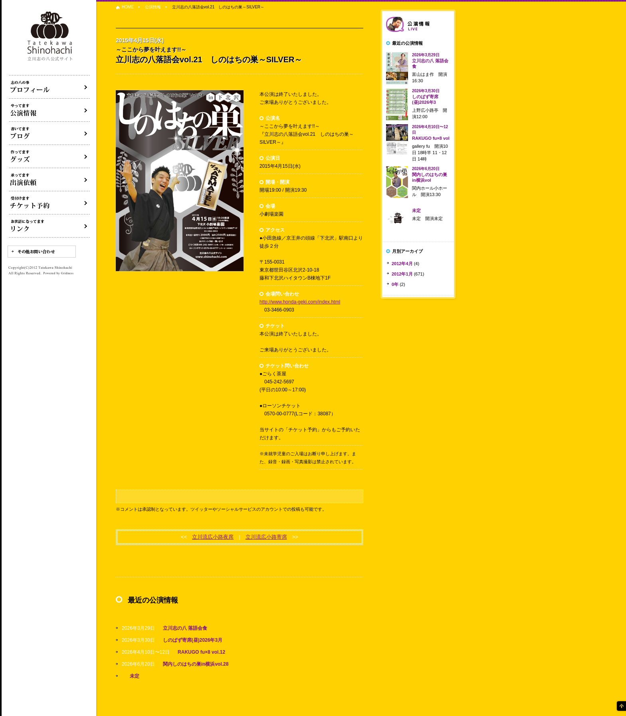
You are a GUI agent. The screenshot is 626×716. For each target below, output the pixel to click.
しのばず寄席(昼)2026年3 (426, 97)
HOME (128, 7)
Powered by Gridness (58, 273)
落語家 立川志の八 (50, 36)
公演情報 (153, 7)
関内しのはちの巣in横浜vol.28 (196, 664)
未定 (134, 676)
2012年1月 (402, 274)
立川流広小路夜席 (213, 537)
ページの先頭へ (621, 706)
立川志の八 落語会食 (185, 628)
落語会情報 (418, 24)
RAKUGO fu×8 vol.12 (201, 652)
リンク (49, 226)
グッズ (49, 156)
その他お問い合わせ (42, 252)
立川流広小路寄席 (266, 537)
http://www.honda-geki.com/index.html (300, 302)
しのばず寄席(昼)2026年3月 (192, 640)
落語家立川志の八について (49, 87)
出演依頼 (49, 179)
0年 (395, 284)
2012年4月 (402, 263)
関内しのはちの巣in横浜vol (429, 174)
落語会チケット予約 (49, 202)
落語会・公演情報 (49, 110)
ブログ (49, 133)
